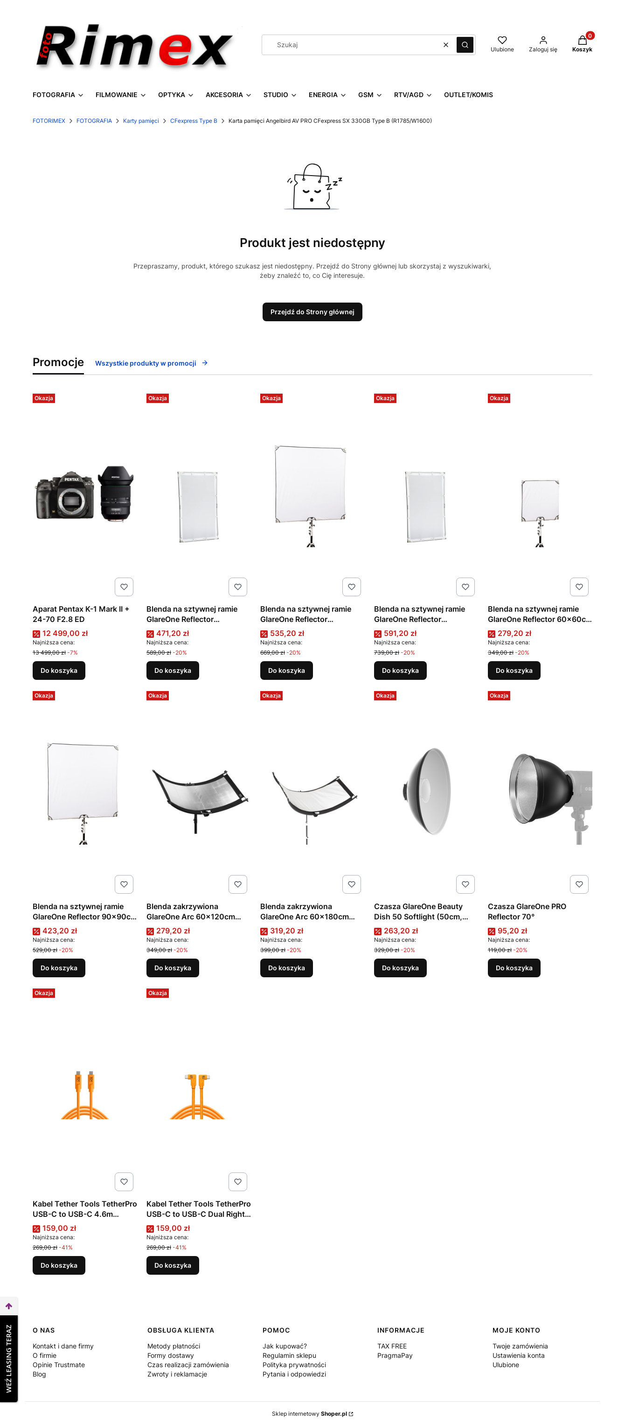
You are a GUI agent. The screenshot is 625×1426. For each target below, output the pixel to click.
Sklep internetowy (309, 1413)
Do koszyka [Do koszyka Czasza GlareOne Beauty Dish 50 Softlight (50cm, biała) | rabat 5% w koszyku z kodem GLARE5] (400, 968)
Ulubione (506, 1365)
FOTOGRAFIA (94, 120)
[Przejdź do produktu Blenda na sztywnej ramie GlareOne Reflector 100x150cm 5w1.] (198, 495)
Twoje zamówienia (520, 1346)
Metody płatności (173, 1346)
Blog (39, 1374)
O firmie (44, 1355)
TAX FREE (392, 1346)
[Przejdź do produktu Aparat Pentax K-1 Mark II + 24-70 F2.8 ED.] (85, 495)
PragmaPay (395, 1355)
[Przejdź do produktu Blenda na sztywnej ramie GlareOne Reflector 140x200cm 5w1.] (426, 495)
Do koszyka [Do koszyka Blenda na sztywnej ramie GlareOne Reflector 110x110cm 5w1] (286, 670)
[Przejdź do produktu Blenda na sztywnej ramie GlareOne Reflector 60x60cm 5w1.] (540, 495)
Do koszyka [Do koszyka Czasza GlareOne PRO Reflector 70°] (514, 968)
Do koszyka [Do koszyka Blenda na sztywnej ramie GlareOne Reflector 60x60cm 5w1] (514, 670)
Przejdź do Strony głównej (312, 312)
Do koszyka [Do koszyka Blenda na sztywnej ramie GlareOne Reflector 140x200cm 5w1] (400, 670)
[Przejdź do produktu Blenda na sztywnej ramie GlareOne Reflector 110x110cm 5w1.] (312, 495)
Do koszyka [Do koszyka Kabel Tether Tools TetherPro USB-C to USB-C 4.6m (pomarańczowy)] (59, 1265)
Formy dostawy (170, 1355)
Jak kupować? (285, 1346)
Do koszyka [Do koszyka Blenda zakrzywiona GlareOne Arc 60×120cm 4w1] (172, 968)
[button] (465, 45)
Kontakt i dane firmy (63, 1346)
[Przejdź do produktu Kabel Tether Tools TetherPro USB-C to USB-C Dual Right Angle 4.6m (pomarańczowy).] (198, 1090)
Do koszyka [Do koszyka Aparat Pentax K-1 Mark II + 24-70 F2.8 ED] (59, 670)
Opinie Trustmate (59, 1365)
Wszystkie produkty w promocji (151, 363)
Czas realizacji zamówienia (188, 1365)
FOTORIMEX (49, 120)
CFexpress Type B (193, 120)
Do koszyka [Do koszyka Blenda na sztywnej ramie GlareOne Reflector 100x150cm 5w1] (172, 670)
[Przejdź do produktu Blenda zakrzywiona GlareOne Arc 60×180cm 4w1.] (312, 792)
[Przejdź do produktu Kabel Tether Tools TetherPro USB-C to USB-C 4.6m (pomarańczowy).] (85, 1090)
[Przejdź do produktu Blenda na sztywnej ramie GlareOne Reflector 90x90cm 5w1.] (85, 792)
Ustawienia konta (519, 1355)
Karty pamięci (141, 120)
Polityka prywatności (294, 1365)
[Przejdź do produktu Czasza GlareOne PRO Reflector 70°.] (540, 792)
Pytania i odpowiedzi (294, 1374)
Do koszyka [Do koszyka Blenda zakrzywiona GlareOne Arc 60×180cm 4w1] (286, 968)
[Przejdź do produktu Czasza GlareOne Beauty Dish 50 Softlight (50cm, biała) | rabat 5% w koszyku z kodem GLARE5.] (426, 792)
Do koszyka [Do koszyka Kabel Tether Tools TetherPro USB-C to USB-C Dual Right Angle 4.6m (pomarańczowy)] (172, 1265)
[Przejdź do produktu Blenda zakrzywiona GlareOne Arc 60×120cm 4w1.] (198, 792)
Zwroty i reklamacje (177, 1374)
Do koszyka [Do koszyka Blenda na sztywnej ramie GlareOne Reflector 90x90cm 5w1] (59, 968)
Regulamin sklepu (289, 1355)
